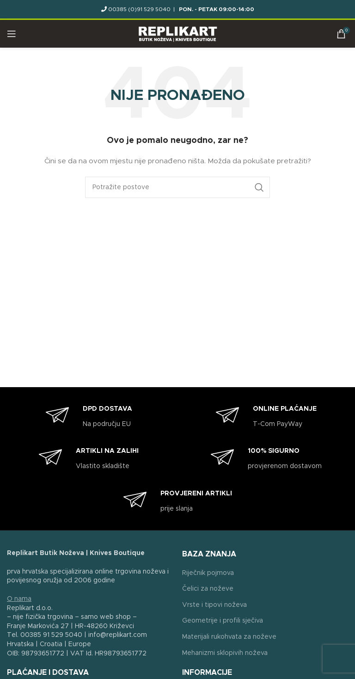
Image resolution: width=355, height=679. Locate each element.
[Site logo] (177, 34)
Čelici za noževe (207, 589)
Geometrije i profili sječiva (222, 620)
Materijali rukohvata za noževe (229, 637)
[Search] (177, 187)
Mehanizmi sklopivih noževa (225, 653)
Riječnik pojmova (208, 573)
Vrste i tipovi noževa (214, 605)
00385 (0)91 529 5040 (139, 9)
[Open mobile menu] (11, 34)
